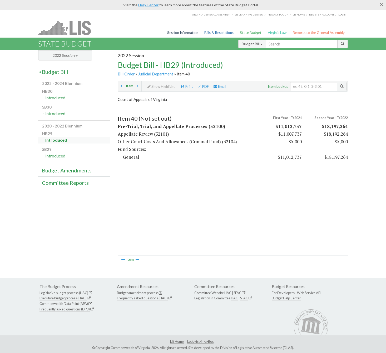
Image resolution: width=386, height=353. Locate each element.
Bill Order (126, 73)
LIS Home (177, 341)
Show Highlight (161, 86)
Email (220, 86)
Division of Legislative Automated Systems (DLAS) (256, 348)
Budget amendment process (138, 293)
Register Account (321, 14)
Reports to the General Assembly (319, 32)
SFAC (237, 293)
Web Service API (309, 293)
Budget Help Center (286, 298)
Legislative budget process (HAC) (63, 293)
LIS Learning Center (249, 14)
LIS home (299, 14)
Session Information (182, 32)
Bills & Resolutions (219, 32)
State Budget (250, 32)
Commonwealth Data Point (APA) (63, 303)
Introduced (55, 97)
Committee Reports (65, 183)
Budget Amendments (67, 170)
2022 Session (65, 55)
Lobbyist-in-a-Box (200, 341)
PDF (203, 86)
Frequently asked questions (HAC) (142, 298)
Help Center (148, 5)
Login (342, 14)
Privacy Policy (278, 14)
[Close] (382, 4)
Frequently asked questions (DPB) (64, 309)
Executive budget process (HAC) (63, 298)
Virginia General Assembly (210, 14)
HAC (227, 293)
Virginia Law (277, 32)
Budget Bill (252, 44)
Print (187, 86)
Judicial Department (155, 73)
